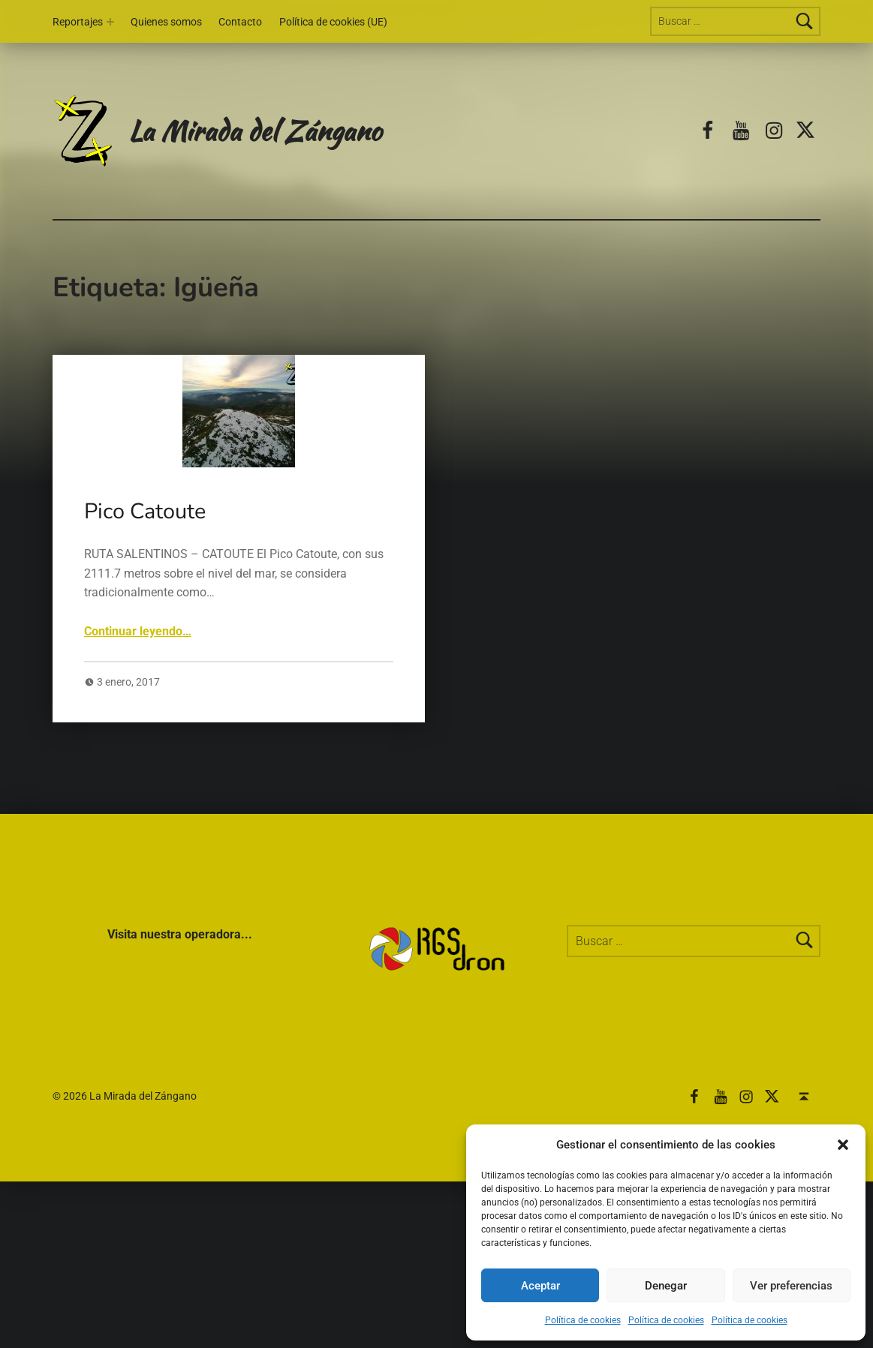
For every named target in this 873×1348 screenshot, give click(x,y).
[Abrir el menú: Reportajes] (110, 22)
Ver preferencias (791, 1285)
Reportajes (78, 22)
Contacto (240, 22)
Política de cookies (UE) (333, 22)
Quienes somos (166, 22)
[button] (842, 1144)
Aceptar (540, 1285)
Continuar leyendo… (137, 631)
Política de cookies (583, 1320)
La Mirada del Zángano (254, 130)
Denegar (666, 1285)
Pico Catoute (145, 511)
